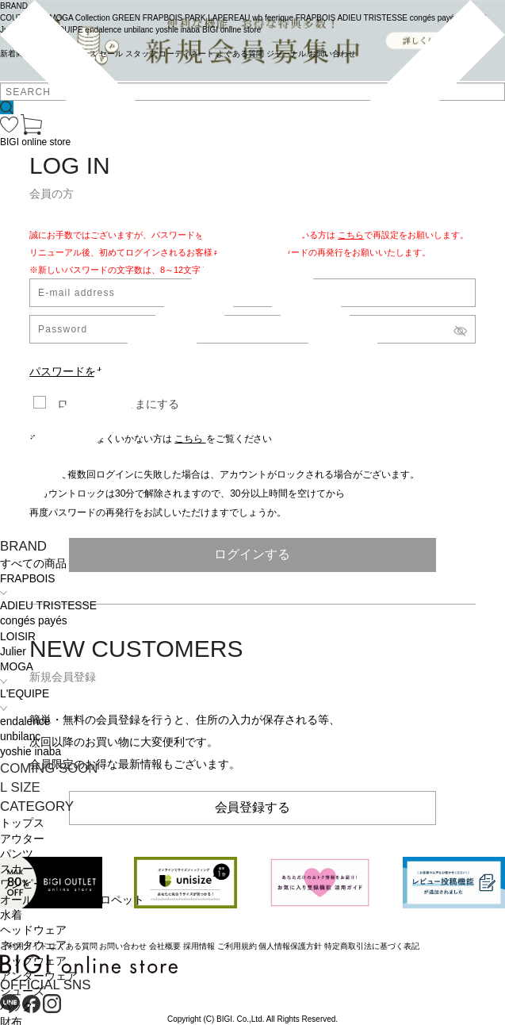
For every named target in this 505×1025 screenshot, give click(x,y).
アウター (22, 839)
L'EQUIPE (24, 694)
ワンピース (27, 884)
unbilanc (20, 737)
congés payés (33, 621)
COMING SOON (49, 768)
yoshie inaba (30, 752)
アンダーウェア (39, 976)
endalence (25, 721)
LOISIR (18, 637)
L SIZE (20, 787)
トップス (22, 823)
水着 (11, 915)
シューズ (22, 991)
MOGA (16, 667)
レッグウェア (33, 961)
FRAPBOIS (27, 579)
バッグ (16, 1006)
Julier (13, 652)
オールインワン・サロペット (72, 900)
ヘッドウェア (33, 930)
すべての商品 (33, 564)
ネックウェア (33, 945)
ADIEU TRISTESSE (48, 606)
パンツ (16, 854)
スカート (22, 869)
